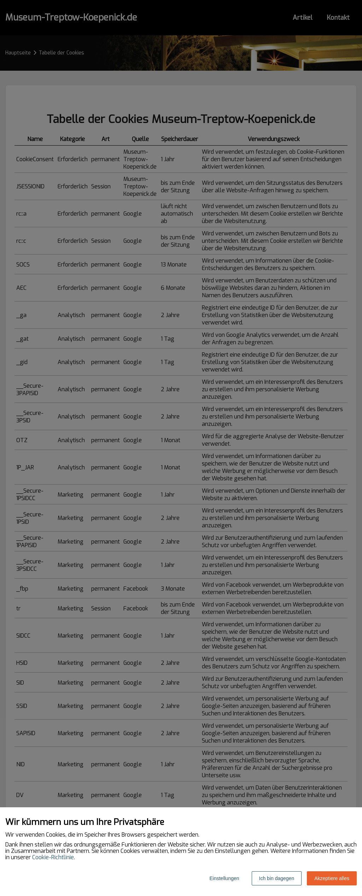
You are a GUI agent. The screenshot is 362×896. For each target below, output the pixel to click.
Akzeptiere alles (331, 878)
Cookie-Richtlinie (53, 857)
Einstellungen (224, 878)
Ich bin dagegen (276, 878)
